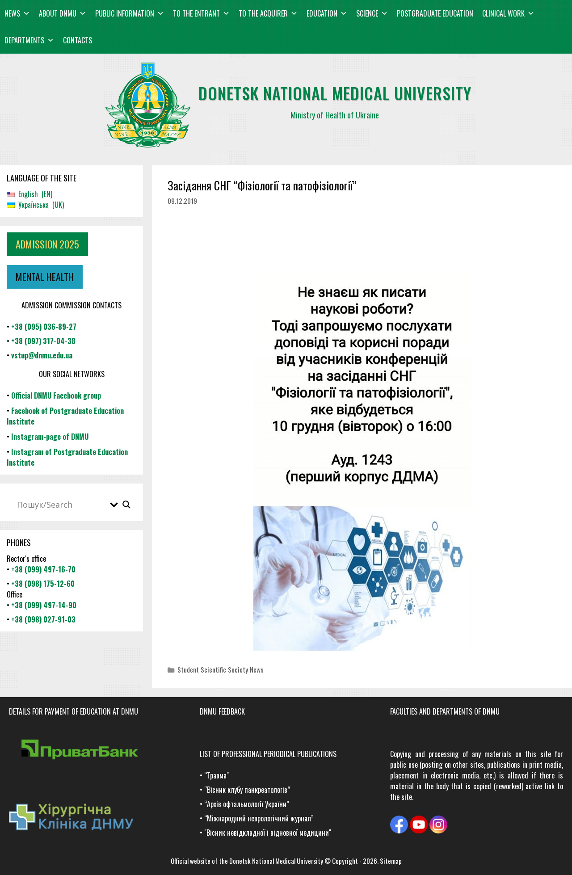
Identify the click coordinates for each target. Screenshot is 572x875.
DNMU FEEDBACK (222, 711)
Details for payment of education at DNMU (73, 711)
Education (327, 13)
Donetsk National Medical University (276, 861)
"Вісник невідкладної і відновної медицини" (267, 832)
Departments (29, 40)
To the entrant (201, 13)
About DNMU (62, 13)
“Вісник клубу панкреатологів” (247, 789)
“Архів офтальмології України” (246, 804)
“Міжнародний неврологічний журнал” (259, 818)
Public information (129, 13)
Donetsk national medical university (334, 93)
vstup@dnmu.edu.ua (41, 355)
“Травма (215, 775)
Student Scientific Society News (220, 669)
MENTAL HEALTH (45, 276)
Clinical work (508, 13)
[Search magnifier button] (126, 504)
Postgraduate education (435, 13)
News (17, 13)
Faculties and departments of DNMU (445, 711)
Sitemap (391, 861)
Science (372, 13)
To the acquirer (268, 13)
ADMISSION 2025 (47, 244)
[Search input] (61, 504)
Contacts (77, 40)
